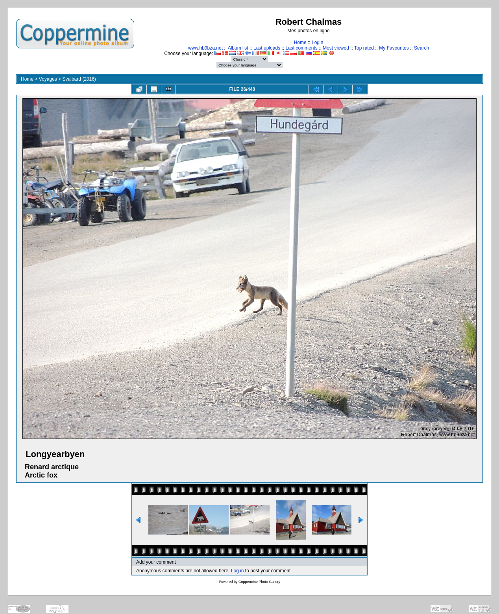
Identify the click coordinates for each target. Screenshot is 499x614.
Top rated (364, 48)
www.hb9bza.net (205, 48)
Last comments (301, 48)
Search (421, 48)
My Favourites (393, 48)
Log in (237, 570)
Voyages (48, 79)
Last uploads (266, 48)
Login (317, 42)
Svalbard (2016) (79, 79)
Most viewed (336, 48)
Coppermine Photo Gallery (259, 582)
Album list (238, 48)
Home (300, 42)
